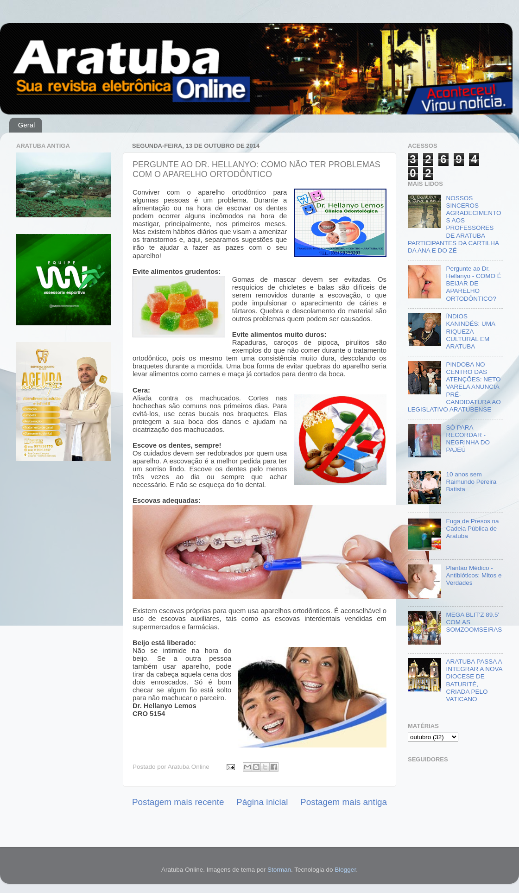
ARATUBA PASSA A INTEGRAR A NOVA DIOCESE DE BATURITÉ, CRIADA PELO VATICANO (474, 680)
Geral (26, 125)
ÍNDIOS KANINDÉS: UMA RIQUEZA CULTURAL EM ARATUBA (470, 331)
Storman (279, 869)
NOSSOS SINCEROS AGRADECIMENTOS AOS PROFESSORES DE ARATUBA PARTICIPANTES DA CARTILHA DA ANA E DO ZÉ (454, 224)
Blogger (345, 869)
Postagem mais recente (178, 802)
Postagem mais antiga (343, 802)
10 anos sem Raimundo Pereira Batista (471, 482)
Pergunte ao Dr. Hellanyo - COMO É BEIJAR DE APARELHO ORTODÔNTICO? (473, 283)
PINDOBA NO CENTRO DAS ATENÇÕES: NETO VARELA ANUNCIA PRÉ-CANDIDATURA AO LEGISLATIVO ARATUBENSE (454, 387)
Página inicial (262, 802)
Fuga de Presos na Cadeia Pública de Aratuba (472, 528)
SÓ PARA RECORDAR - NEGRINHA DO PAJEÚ (468, 439)
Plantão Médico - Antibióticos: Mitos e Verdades (473, 575)
